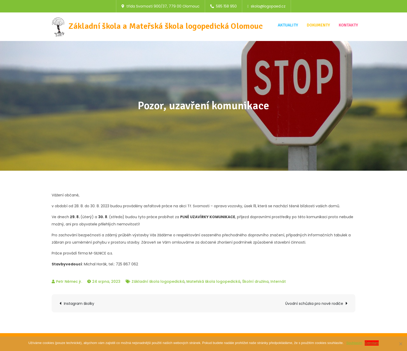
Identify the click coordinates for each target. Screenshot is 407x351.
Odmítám (371, 343)
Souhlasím (354, 343)
